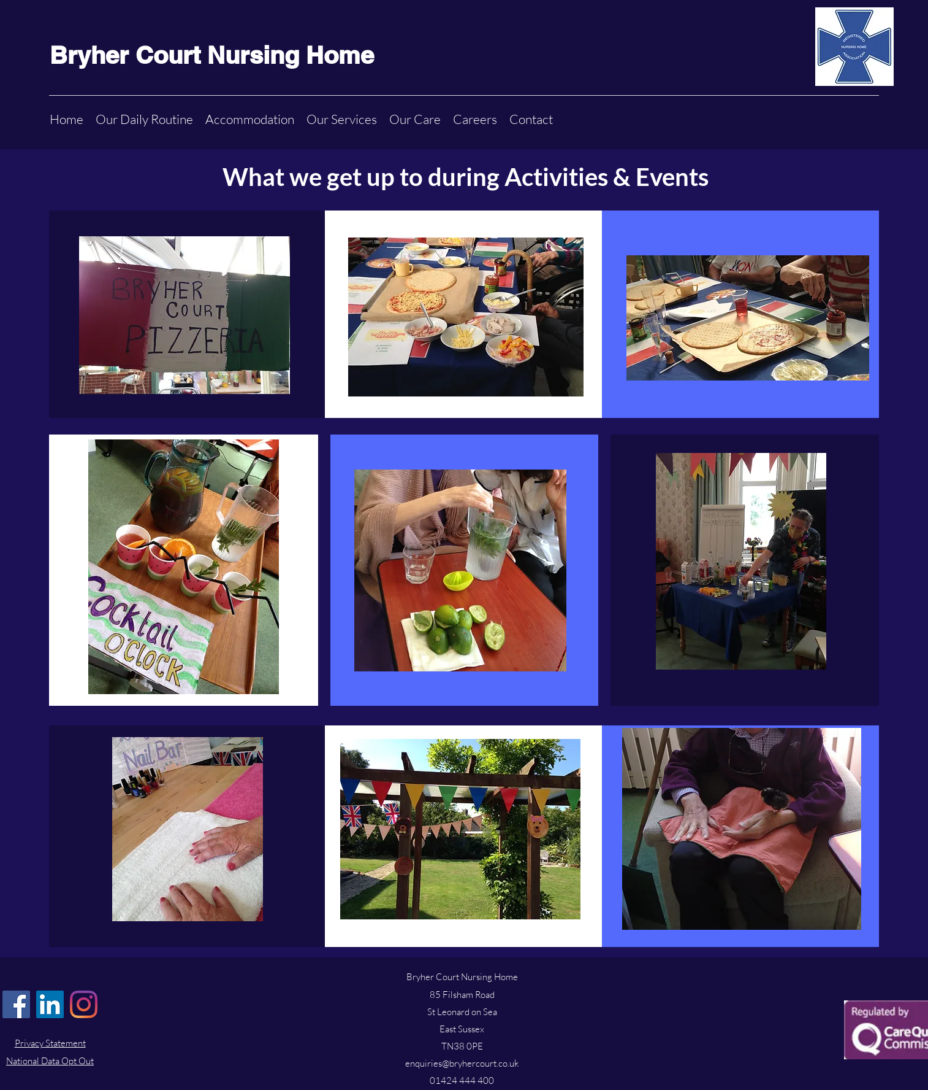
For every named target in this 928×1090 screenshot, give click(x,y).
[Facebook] (16, 1004)
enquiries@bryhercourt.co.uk (462, 1063)
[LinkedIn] (50, 1004)
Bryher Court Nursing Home (212, 55)
